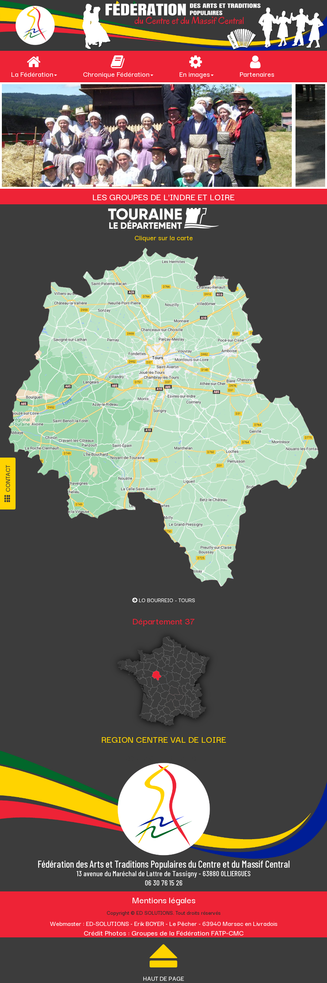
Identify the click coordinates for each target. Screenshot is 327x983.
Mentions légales (164, 899)
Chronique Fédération (118, 67)
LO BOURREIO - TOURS (163, 600)
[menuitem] (36, 66)
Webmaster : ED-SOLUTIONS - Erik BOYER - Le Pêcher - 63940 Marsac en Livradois (163, 923)
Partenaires (257, 67)
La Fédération (34, 67)
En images (196, 67)
